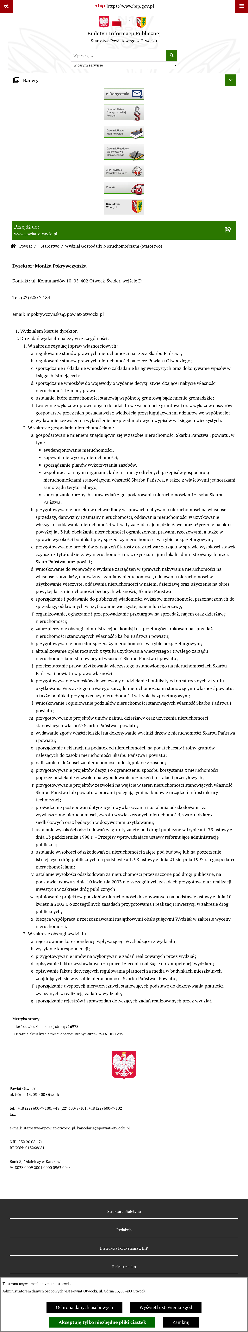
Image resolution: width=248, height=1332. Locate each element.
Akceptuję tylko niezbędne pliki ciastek (102, 1322)
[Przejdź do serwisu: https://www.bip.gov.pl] (124, 6)
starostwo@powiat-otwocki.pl (49, 1128)
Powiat (25, 246)
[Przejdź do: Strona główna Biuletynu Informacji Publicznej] (13, 246)
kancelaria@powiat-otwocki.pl (103, 1128)
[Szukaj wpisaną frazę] (172, 55)
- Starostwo (48, 246)
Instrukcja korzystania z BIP (124, 1248)
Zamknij (180, 1322)
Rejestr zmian (124, 1266)
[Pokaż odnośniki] (6, 6)
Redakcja (124, 1229)
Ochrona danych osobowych (84, 1307)
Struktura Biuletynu (124, 1211)
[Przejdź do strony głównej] (124, 31)
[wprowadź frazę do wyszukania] (119, 55)
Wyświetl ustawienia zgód (166, 1307)
